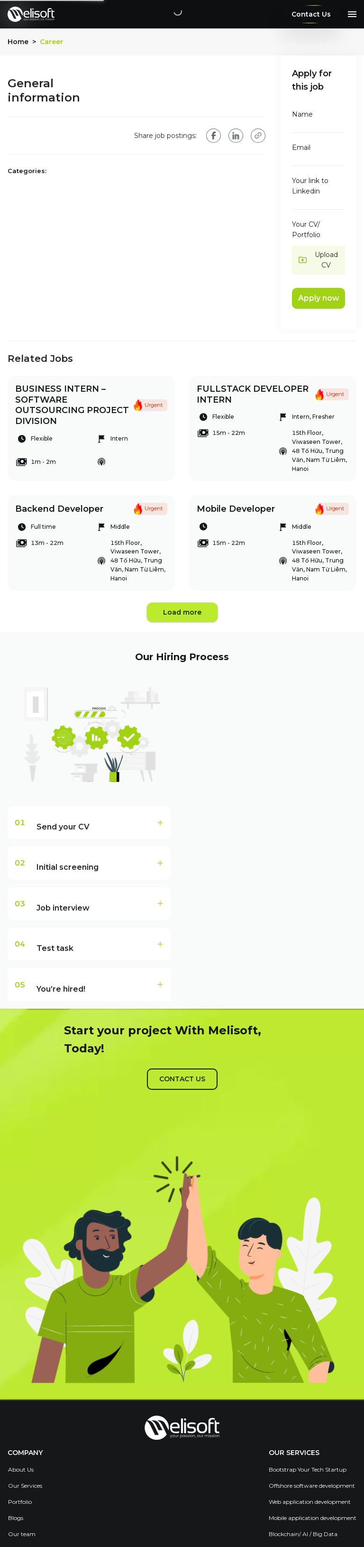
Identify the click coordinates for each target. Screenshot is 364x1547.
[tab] (89, 822)
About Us (21, 1469)
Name (302, 114)
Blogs (15, 1517)
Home (18, 41)
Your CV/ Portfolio (306, 229)
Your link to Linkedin (310, 185)
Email (301, 147)
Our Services (25, 1485)
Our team (22, 1534)
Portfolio (20, 1501)
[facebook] (213, 135)
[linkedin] (235, 135)
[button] (319, 259)
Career (51, 42)
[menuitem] (25, 1469)
